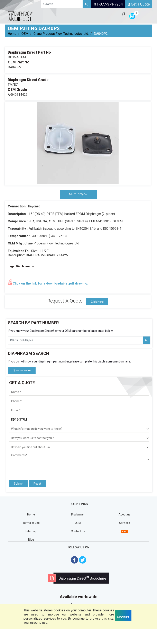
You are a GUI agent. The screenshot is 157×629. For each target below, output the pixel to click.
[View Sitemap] (124, 531)
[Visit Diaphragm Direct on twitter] (82, 560)
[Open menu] (146, 16)
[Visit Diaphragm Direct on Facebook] (74, 560)
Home (12, 34)
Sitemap (31, 531)
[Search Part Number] (146, 340)
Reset (37, 483)
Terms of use (31, 523)
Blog (31, 540)
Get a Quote (139, 4)
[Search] (87, 4)
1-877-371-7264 (108, 4)
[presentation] (33, 468)
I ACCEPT (123, 615)
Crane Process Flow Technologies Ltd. (61, 34)
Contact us (78, 531)
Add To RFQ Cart (78, 194)
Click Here (97, 302)
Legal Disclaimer (21, 266)
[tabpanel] (78, 143)
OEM (24, 34)
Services (124, 523)
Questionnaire (22, 370)
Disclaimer (78, 514)
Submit (18, 483)
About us (124, 514)
